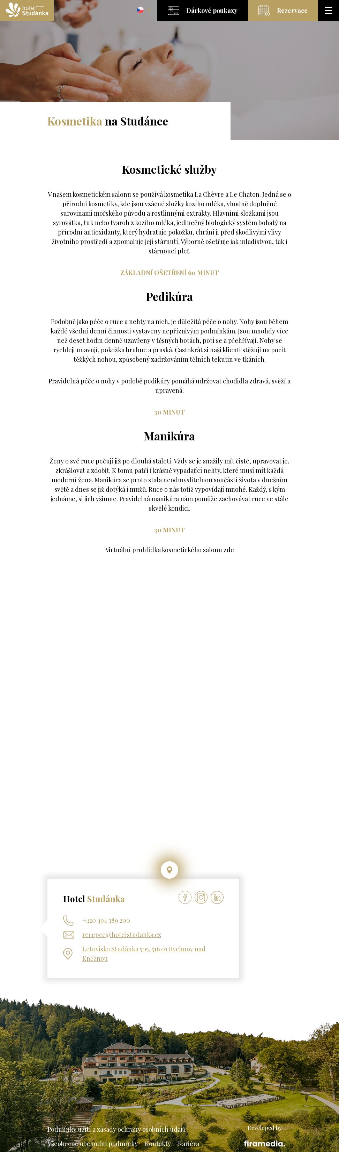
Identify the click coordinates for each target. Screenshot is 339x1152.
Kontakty (158, 1143)
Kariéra (188, 1143)
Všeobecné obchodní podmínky (92, 1143)
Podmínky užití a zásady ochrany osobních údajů (116, 1129)
